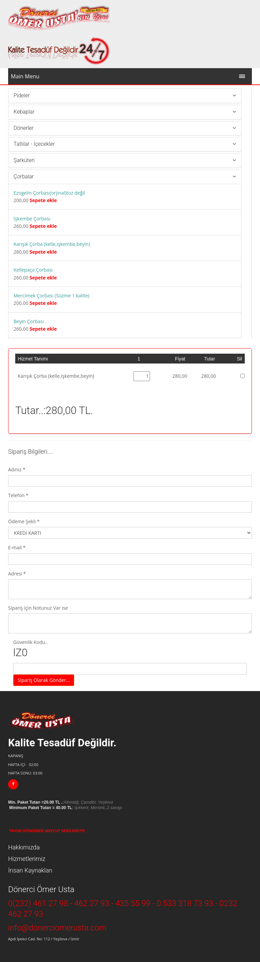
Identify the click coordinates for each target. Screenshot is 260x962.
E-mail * (16, 547)
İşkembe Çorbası (32, 218)
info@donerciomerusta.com (57, 927)
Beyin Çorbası (29, 321)
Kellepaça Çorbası (33, 270)
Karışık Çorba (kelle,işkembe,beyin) (52, 244)
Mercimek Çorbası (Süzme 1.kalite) (51, 295)
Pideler (22, 95)
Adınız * (16, 469)
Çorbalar (24, 176)
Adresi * (17, 573)
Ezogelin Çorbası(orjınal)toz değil (49, 193)
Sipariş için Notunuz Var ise (38, 608)
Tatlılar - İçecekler (34, 144)
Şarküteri (24, 160)
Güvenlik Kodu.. (130, 649)
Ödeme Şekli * (24, 521)
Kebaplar (24, 112)
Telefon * (18, 495)
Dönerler (24, 128)
